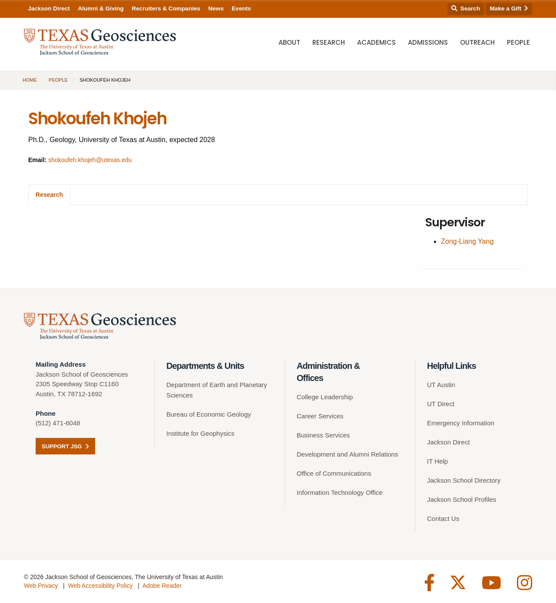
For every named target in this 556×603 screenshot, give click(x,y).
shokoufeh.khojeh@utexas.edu (90, 159)
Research (328, 43)
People (518, 43)
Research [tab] (49, 194)
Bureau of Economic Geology (208, 414)
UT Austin (441, 385)
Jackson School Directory (463, 480)
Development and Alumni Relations (347, 454)
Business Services (323, 435)
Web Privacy (41, 586)
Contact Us (443, 519)
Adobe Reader (162, 586)
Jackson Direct (49, 8)
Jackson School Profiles (461, 500)
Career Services (320, 416)
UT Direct (440, 404)
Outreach (477, 43)
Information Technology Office (340, 493)
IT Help (437, 461)
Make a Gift (509, 8)
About (289, 43)
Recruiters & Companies (166, 8)
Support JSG (65, 447)
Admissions (428, 43)
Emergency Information (460, 423)
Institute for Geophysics (200, 433)
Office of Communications (334, 473)
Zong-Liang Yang (466, 241)
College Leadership (325, 397)
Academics (376, 43)
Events (241, 8)
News (216, 8)
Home (30, 80)
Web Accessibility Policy (100, 586)
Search (465, 8)
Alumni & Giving (101, 8)
